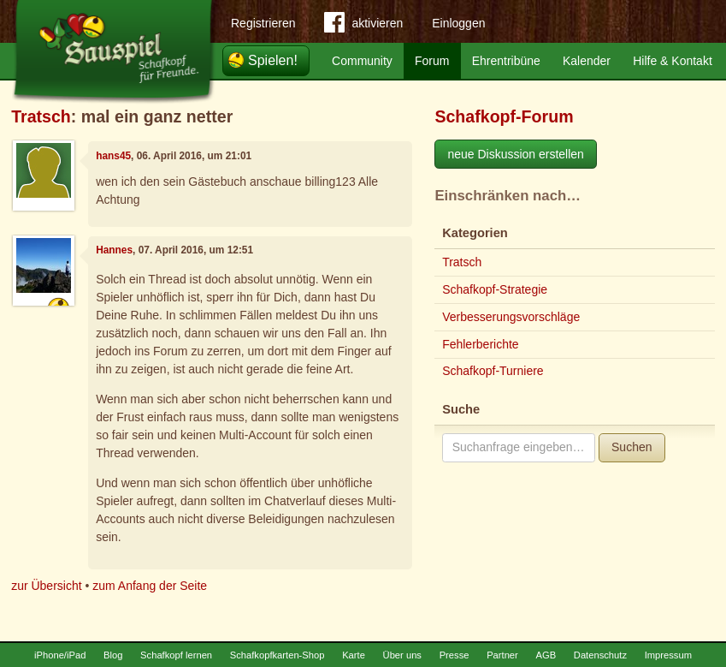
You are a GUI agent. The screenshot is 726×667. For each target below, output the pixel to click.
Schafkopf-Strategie (494, 289)
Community (362, 61)
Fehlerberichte (480, 344)
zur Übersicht (46, 586)
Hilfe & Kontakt (672, 61)
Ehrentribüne (506, 61)
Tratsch (41, 116)
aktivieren (363, 26)
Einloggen (458, 23)
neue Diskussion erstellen (515, 154)
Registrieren (263, 23)
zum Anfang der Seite (149, 586)
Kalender (587, 61)
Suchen (631, 447)
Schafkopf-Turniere (493, 371)
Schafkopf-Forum (503, 116)
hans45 (113, 156)
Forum (432, 61)
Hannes (114, 250)
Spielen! (273, 60)
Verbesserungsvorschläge (511, 317)
